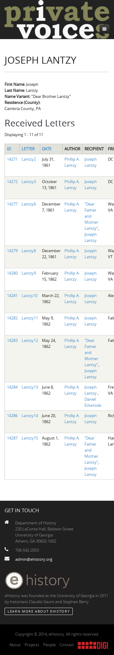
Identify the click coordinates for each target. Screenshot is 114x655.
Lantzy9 (29, 273)
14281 (12, 295)
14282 (12, 318)
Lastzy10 (29, 295)
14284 (12, 387)
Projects (32, 644)
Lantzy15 (30, 438)
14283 (12, 340)
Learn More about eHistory (39, 611)
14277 (12, 204)
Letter (28, 149)
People (49, 644)
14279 (12, 250)
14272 (12, 181)
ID (9, 149)
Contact (67, 644)
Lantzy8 (29, 250)
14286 (12, 415)
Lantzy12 (30, 340)
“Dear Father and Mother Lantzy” (91, 216)
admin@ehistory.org (33, 559)
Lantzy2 (29, 159)
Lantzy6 (29, 204)
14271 (12, 159)
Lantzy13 (30, 387)
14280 (12, 273)
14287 (12, 438)
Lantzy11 (30, 318)
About (15, 644)
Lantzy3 (29, 181)
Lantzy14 (30, 415)
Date (46, 149)
